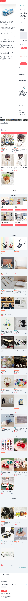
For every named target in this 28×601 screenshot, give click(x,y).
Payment (21, 107)
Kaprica (5, 129)
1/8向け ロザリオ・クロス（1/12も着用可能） (20, 168)
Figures (2, 147)
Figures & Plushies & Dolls (23, 6)
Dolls (22, 8)
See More (14, 230)
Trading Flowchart (23, 105)
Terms (20, 110)
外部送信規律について (8, 596)
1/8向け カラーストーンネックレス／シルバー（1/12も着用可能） (20, 150)
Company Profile (3, 593)
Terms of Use (8, 593)
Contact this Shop (22, 114)
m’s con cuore (6, 222)
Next (14, 12)
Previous (1, 12)
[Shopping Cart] (25, 1)
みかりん (18, 222)
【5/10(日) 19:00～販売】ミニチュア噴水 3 (7, 149)
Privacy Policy (21, 112)
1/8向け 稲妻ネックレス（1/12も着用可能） (6, 168)
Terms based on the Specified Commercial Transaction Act (6, 598)
